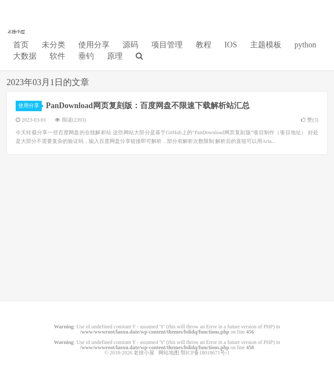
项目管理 (167, 44)
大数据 (25, 56)
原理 (115, 56)
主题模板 (265, 44)
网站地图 (168, 353)
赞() (309, 120)
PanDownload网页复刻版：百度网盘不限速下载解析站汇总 (148, 105)
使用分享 (94, 44)
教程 (203, 44)
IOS (230, 44)
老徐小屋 (17, 31)
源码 (130, 44)
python (305, 44)
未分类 (53, 44)
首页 (21, 44)
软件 (57, 56)
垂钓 (86, 56)
